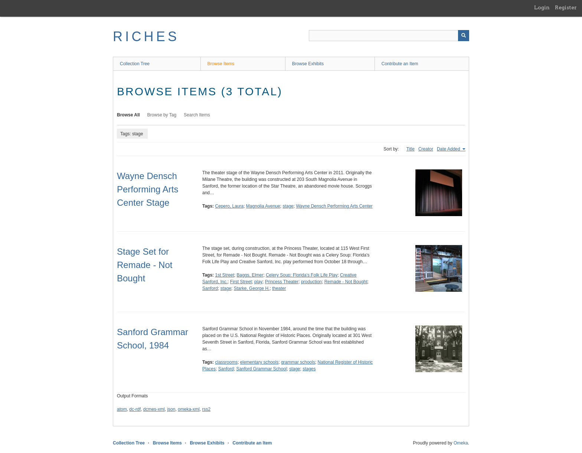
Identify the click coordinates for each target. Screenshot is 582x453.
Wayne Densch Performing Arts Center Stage (147, 189)
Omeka (461, 443)
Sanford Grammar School (261, 368)
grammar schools (298, 362)
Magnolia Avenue (263, 206)
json (171, 409)
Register (566, 7)
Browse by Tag (162, 115)
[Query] (389, 35)
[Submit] (463, 35)
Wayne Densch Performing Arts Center (334, 206)
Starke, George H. (252, 288)
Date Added (449, 149)
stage (287, 206)
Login (542, 7)
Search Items (197, 115)
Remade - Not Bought (345, 281)
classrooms (226, 362)
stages (309, 368)
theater (279, 288)
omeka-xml (189, 409)
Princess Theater (282, 281)
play (258, 281)
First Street (241, 281)
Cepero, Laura (229, 206)
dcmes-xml (154, 409)
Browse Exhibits (308, 63)
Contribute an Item (400, 63)
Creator (425, 149)
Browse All (128, 115)
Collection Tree (135, 63)
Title (410, 149)
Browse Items (221, 63)
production (311, 281)
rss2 (206, 409)
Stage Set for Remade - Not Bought (144, 265)
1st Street (224, 275)
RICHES (146, 36)
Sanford (210, 288)
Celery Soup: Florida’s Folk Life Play (301, 275)
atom (122, 409)
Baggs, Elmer (250, 275)
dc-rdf (135, 409)
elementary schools (259, 362)
